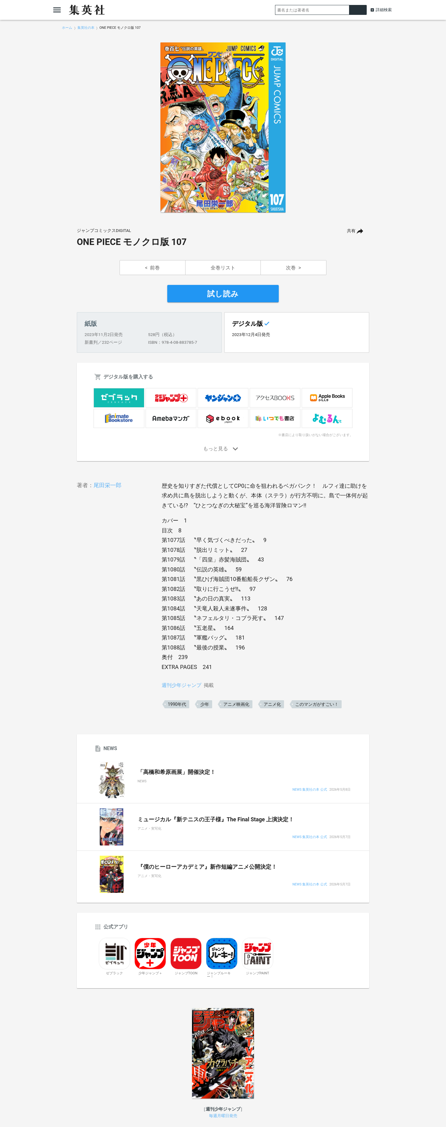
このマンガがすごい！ (317, 704)
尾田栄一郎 (107, 485)
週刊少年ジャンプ (181, 685)
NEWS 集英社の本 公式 (309, 790)
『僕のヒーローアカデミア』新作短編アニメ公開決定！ (207, 867)
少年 (204, 704)
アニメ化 (272, 704)
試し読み (223, 294)
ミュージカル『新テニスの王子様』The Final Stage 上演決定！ (216, 819)
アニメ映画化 (236, 704)
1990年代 (177, 704)
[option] (223, 127)
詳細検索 (384, 9)
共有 (351, 231)
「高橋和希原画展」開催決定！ (177, 772)
